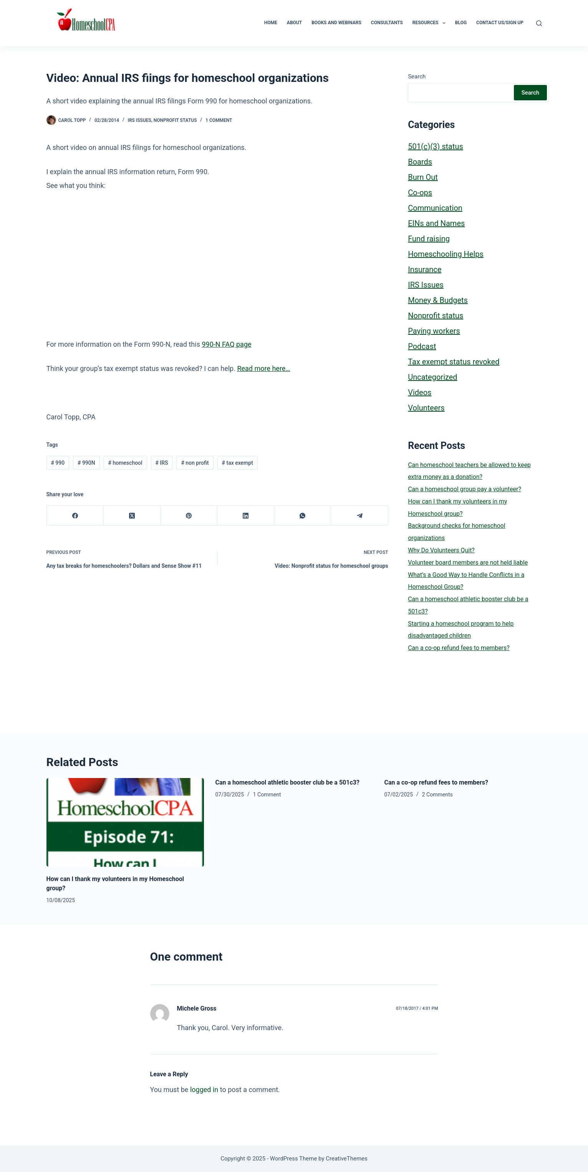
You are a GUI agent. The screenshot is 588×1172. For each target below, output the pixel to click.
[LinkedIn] (245, 515)
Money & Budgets (438, 300)
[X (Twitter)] (132, 515)
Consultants (387, 22)
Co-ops (420, 192)
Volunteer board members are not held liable (468, 562)
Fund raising (429, 238)
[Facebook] (75, 515)
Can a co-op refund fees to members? (458, 648)
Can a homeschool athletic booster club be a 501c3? (287, 782)
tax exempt (237, 463)
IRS (161, 463)
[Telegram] (359, 515)
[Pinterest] (189, 515)
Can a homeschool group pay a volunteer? (464, 489)
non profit (195, 463)
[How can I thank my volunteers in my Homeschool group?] (125, 822)
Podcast (422, 346)
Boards (420, 161)
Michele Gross (197, 1008)
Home (270, 22)
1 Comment (218, 120)
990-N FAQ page (226, 344)
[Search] (539, 23)
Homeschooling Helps (446, 254)
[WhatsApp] (302, 515)
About (294, 22)
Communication (435, 208)
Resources (430, 23)
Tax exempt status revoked (453, 361)
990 (58, 463)
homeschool (125, 463)
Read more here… (263, 368)
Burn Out (423, 177)
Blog (461, 22)
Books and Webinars (336, 22)
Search (417, 76)
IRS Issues (139, 120)
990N (86, 463)
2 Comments (437, 794)
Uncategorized (432, 377)
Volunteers (426, 407)
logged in (204, 1090)
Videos (419, 392)
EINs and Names (436, 223)
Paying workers (434, 331)
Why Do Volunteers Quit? (441, 550)
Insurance (424, 269)
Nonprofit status (175, 120)
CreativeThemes (347, 1158)
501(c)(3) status (435, 146)
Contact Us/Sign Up (499, 22)
